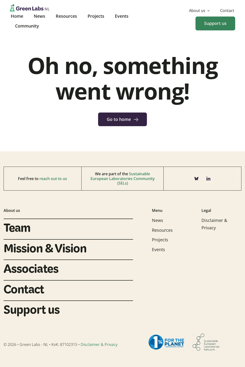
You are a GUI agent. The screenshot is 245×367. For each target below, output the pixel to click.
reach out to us (53, 178)
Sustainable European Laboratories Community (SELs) (122, 178)
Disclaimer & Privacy (99, 344)
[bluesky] (196, 178)
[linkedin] (208, 178)
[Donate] (215, 23)
